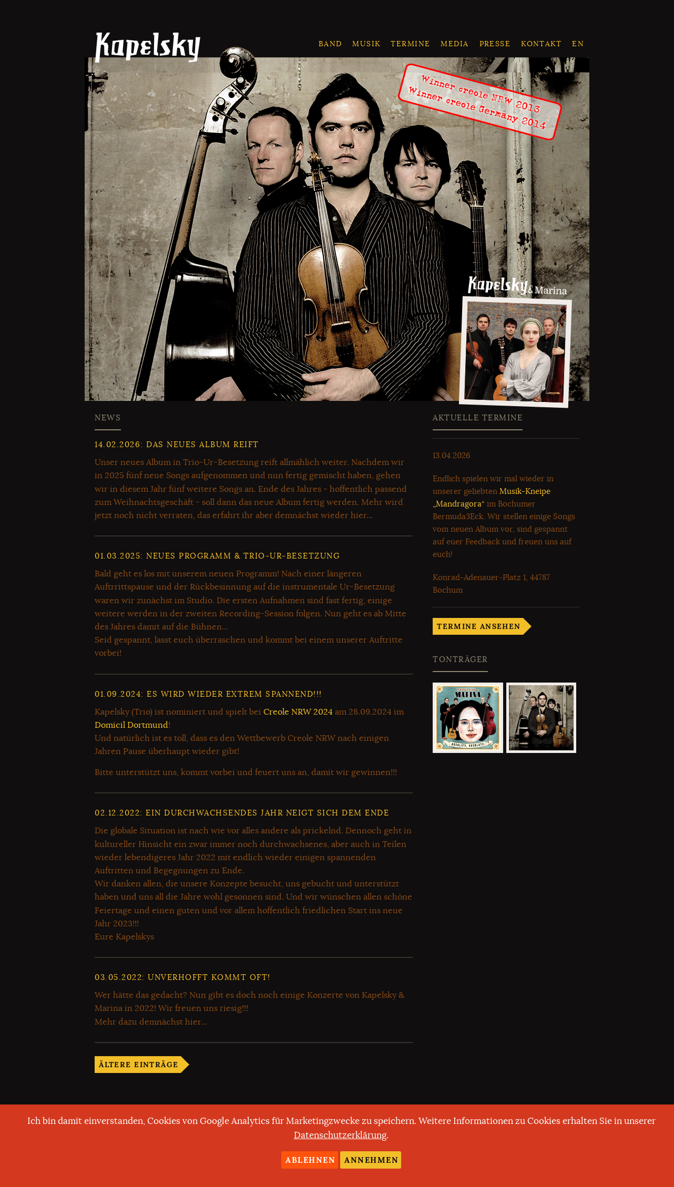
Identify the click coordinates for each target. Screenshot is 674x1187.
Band (330, 43)
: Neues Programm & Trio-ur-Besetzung (217, 556)
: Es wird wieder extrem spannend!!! (208, 694)
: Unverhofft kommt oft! (183, 977)
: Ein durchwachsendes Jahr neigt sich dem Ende (242, 813)
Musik (366, 43)
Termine (410, 43)
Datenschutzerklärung (340, 1135)
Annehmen (371, 1160)
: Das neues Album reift (177, 444)
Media (454, 43)
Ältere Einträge (138, 1064)
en (578, 43)
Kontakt (541, 43)
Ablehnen (310, 1160)
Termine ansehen (478, 626)
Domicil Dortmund (131, 725)
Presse (495, 43)
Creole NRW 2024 (298, 712)
